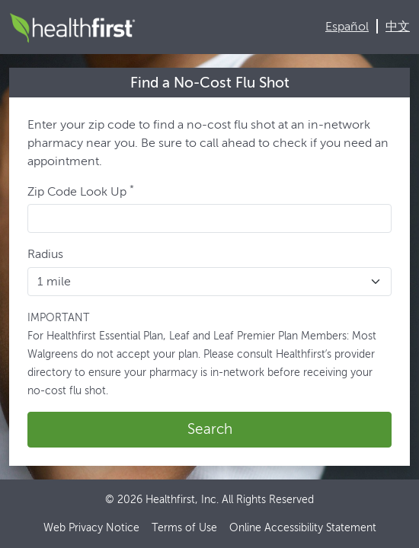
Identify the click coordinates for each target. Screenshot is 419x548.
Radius (45, 254)
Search (209, 429)
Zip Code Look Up (80, 191)
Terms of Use (184, 527)
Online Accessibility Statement (302, 527)
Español (347, 26)
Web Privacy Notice (91, 527)
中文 (397, 26)
